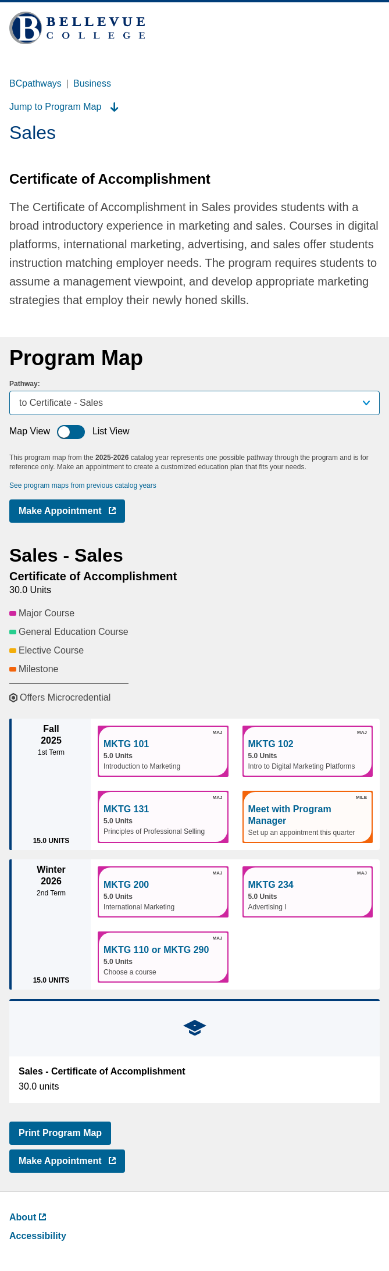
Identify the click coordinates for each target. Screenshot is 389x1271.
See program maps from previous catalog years (82, 485)
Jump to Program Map (64, 107)
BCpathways (35, 83)
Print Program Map (60, 1133)
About (27, 1217)
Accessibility (37, 1236)
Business (92, 83)
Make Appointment (72, 513)
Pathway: (24, 384)
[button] (163, 751)
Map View (29, 431)
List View (111, 431)
